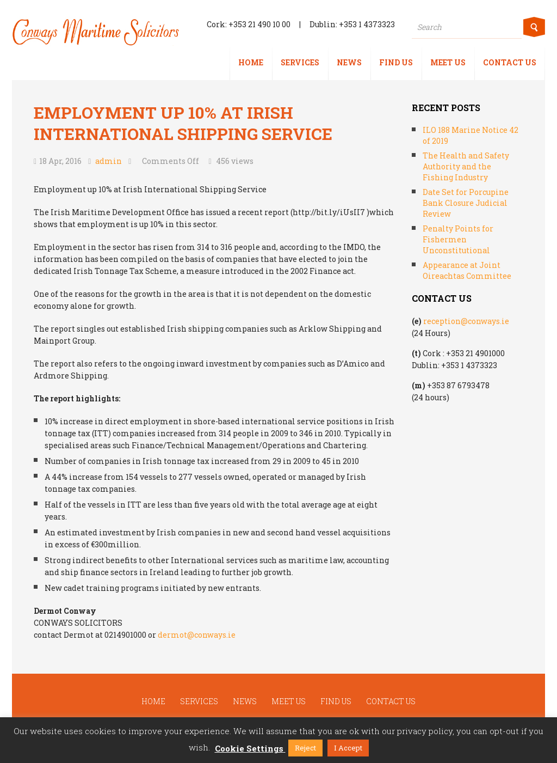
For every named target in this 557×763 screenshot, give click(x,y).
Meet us (448, 62)
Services (300, 62)
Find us (396, 62)
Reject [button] (305, 748)
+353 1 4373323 (469, 365)
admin (108, 161)
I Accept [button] (348, 748)
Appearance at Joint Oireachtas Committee (467, 270)
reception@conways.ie (466, 321)
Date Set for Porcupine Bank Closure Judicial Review (466, 203)
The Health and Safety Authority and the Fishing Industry (466, 166)
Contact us (509, 62)
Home (250, 62)
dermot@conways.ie (197, 635)
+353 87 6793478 (458, 385)
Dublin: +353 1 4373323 (352, 24)
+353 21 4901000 (475, 353)
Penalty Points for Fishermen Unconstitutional (458, 239)
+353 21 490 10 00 (259, 24)
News (349, 62)
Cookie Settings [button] (249, 748)
